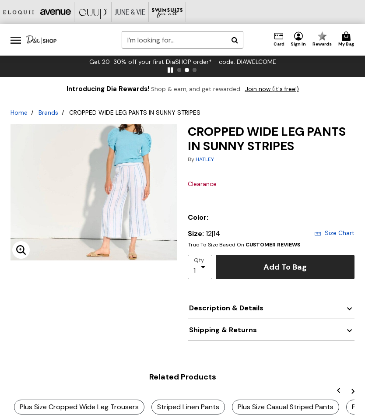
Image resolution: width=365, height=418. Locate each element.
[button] (298, 39)
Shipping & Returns (223, 329)
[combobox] (182, 40)
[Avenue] (55, 12)
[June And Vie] (130, 12)
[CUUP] (93, 12)
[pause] (170, 70)
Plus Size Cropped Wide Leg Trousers (79, 406)
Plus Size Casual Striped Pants (285, 406)
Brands (48, 112)
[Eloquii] (18, 12)
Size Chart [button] (334, 233)
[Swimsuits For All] (167, 12)
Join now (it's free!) (272, 89)
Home (19, 112)
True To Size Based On (244, 245)
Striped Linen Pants (188, 406)
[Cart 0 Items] (347, 39)
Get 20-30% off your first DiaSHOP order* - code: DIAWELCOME (182, 62)
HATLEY (205, 159)
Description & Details (226, 308)
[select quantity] (200, 267)
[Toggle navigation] (16, 40)
